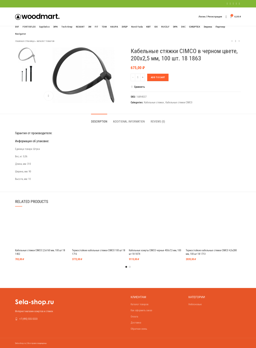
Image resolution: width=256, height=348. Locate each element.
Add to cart (158, 77)
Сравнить (139, 87)
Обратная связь (139, 328)
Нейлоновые (195, 304)
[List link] (41, 319)
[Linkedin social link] (236, 3)
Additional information (129, 121)
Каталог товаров (46, 41)
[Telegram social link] (239, 3)
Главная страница (25, 41)
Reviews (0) (158, 121)
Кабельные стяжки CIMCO (179, 102)
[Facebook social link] (227, 3)
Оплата (134, 316)
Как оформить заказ (141, 310)
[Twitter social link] (230, 3)
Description (99, 121)
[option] (27, 55)
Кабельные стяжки (154, 102)
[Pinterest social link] (233, 3)
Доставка (136, 322)
